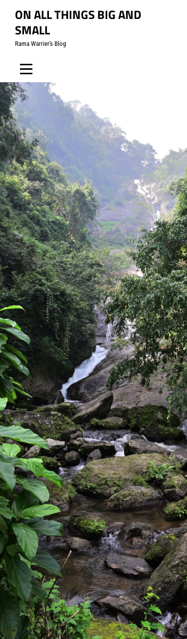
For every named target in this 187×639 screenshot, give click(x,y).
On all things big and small (78, 22)
